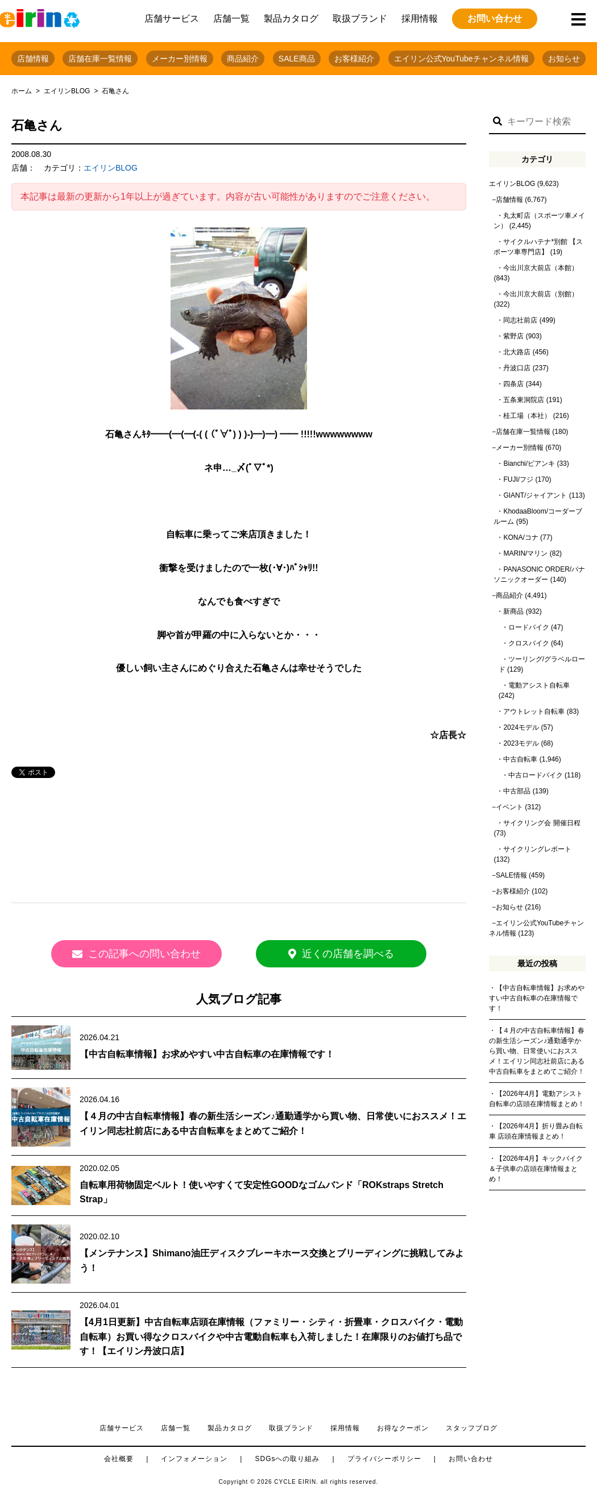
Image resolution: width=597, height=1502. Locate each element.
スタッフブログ (472, 1428)
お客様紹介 (354, 58)
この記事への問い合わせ (136, 953)
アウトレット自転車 (534, 711)
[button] (497, 121)
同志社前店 (520, 320)
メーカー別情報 (180, 58)
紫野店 (513, 336)
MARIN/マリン (525, 553)
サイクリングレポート (537, 849)
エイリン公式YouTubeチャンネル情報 (461, 58)
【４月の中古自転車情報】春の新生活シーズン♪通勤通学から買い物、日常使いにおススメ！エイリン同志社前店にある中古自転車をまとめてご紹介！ (536, 1051)
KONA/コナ (520, 537)
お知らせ (564, 58)
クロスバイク (528, 643)
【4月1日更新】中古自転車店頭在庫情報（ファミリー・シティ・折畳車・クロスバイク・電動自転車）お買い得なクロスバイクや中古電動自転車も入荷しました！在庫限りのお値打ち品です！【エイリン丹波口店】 (271, 1336)
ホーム (21, 91)
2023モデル (521, 743)
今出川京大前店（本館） (540, 268)
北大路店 (516, 352)
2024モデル (521, 727)
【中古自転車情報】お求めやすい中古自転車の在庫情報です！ (207, 1054)
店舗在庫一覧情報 (100, 58)
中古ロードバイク (535, 775)
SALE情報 (511, 875)
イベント (509, 807)
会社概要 (119, 1459)
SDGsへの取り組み (287, 1459)
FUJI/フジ (518, 479)
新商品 (513, 611)
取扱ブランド (360, 18)
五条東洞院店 (523, 400)
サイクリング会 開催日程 (541, 823)
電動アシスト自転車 (539, 685)
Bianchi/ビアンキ (529, 463)
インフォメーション (194, 1459)
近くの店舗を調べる (341, 953)
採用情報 (419, 18)
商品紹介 (243, 58)
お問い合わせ (494, 18)
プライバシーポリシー (384, 1459)
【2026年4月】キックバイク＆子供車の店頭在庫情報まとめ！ (536, 1169)
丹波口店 (516, 368)
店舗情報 (33, 58)
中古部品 (516, 791)
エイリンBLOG (67, 91)
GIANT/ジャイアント (535, 495)
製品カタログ (291, 18)
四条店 (513, 384)
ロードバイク (528, 627)
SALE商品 (297, 58)
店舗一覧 (231, 18)
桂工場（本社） (527, 416)
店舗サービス (171, 18)
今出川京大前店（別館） (540, 294)
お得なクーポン (403, 1428)
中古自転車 (520, 759)
